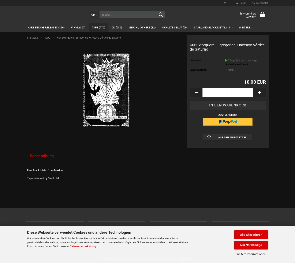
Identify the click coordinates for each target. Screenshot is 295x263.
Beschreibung (42, 156)
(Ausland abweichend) (236, 64)
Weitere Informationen (251, 254)
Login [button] (241, 3)
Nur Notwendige (251, 245)
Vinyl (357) (78, 27)
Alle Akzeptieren (251, 234)
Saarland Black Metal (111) (213, 27)
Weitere (244, 27)
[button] (226, 3)
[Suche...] (94, 15)
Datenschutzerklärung (83, 246)
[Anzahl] (227, 92)
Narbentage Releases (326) (46, 27)
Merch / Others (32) (142, 27)
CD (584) (117, 27)
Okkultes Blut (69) (175, 27)
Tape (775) (98, 27)
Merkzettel (260, 3)
